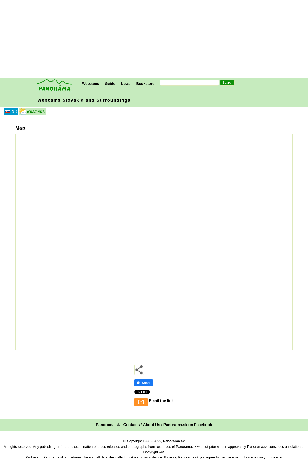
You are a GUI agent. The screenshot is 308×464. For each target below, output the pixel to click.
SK (14, 111)
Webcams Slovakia (84, 100)
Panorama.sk (174, 441)
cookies (132, 457)
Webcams (90, 83)
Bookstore (145, 83)
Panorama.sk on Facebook (187, 425)
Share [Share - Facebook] (143, 382)
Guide (110, 83)
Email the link (161, 401)
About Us (151, 425)
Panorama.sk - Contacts (118, 425)
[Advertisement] (155, 39)
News (126, 83)
